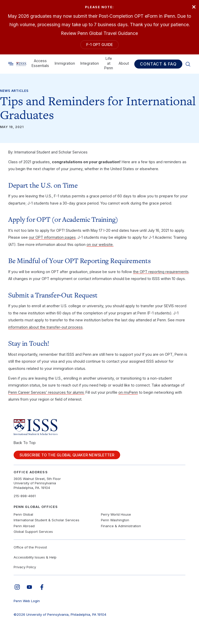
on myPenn (128, 392)
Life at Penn (108, 63)
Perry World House (116, 514)
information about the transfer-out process (45, 327)
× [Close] (194, 6)
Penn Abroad (24, 526)
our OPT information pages (52, 237)
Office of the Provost (30, 547)
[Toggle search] (10, 64)
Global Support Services (33, 531)
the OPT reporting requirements (161, 271)
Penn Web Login (27, 601)
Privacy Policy (25, 567)
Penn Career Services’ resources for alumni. (46, 392)
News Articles (14, 91)
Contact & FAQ (158, 64)
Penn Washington (115, 520)
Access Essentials (40, 63)
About (124, 63)
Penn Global (23, 514)
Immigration (65, 63)
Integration (89, 63)
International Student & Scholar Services (46, 520)
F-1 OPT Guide (99, 44)
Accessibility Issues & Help (35, 557)
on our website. (100, 244)
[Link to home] (21, 64)
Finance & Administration (121, 526)
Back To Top (25, 442)
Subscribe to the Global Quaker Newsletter (67, 455)
